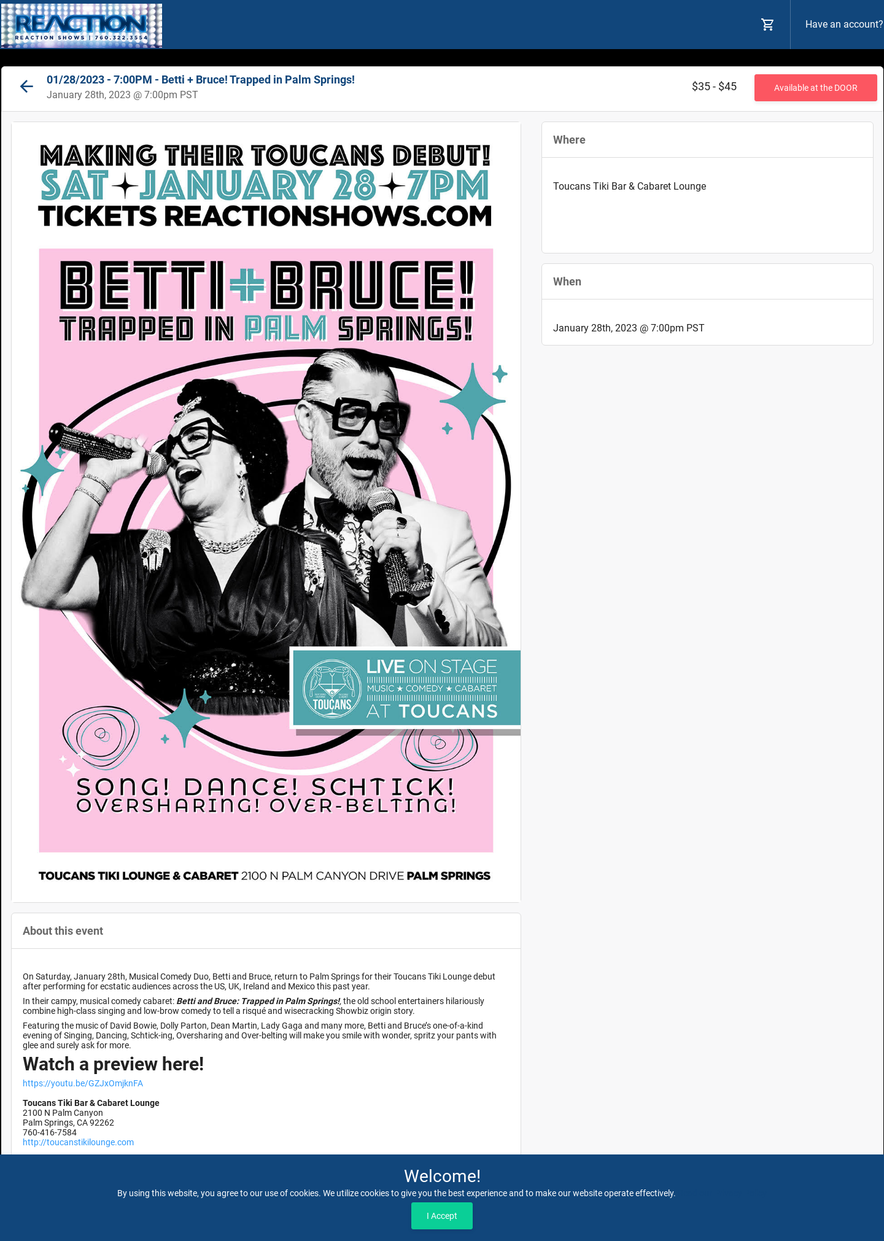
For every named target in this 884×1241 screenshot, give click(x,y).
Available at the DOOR (816, 88)
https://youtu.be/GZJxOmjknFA (83, 1083)
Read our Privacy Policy (722, 1193)
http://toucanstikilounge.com (78, 1142)
